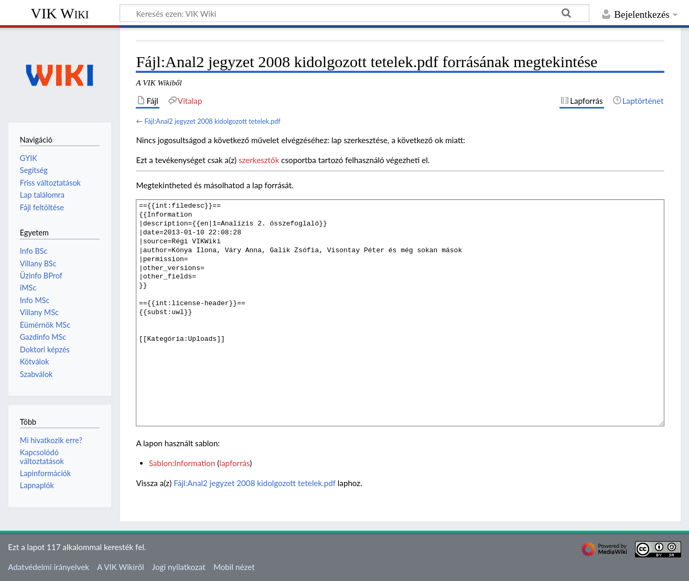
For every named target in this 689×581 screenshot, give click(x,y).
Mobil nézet (234, 567)
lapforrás (234, 463)
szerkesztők (259, 160)
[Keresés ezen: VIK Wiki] (354, 13)
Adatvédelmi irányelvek (48, 567)
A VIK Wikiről (120, 567)
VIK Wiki (60, 13)
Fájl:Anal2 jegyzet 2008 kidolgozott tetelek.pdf (212, 121)
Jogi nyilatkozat (179, 567)
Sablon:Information (182, 463)
